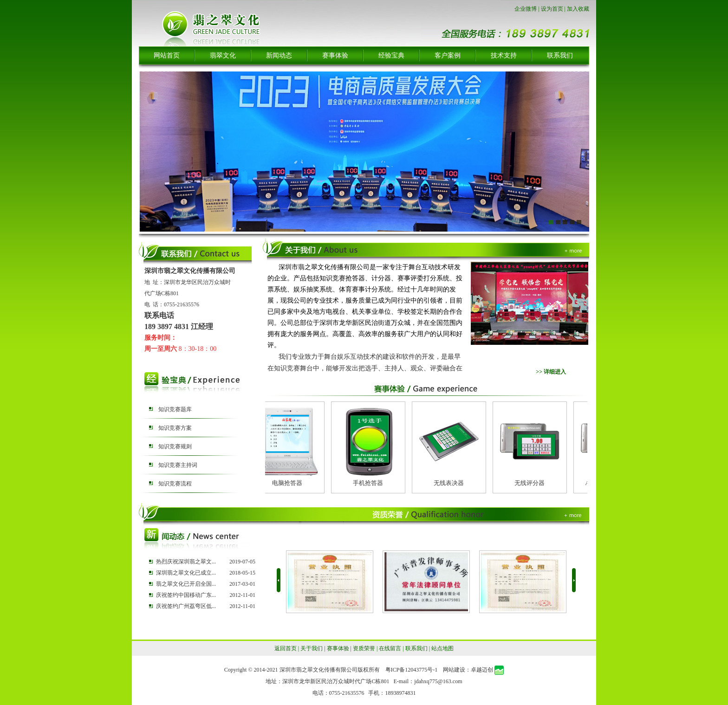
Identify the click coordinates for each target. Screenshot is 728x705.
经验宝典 (391, 55)
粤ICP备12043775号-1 (411, 669)
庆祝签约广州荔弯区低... (186, 606)
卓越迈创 (482, 669)
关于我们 (311, 648)
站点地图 (442, 648)
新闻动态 (279, 55)
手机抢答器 (370, 482)
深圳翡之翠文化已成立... (186, 572)
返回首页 (285, 648)
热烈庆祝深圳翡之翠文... (186, 561)
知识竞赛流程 (175, 483)
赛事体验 (335, 55)
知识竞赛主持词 (177, 465)
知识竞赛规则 (175, 446)
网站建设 (454, 669)
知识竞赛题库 (175, 409)
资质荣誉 (364, 648)
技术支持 (504, 55)
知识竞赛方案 (175, 428)
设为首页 (552, 9)
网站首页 (167, 55)
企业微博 (525, 9)
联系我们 (560, 55)
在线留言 (390, 648)
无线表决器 (451, 482)
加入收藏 (578, 9)
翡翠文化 (223, 55)
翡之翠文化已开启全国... (186, 584)
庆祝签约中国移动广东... (186, 595)
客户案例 (448, 55)
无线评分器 (532, 482)
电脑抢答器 (289, 482)
